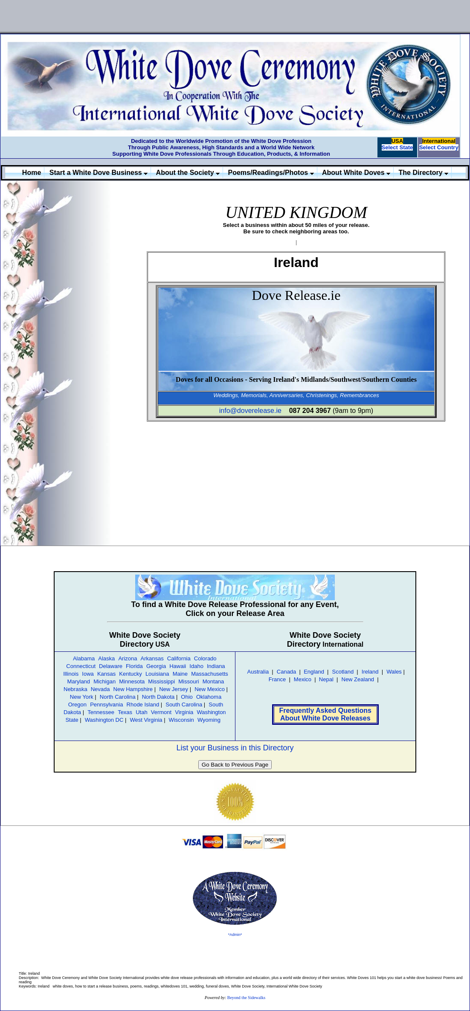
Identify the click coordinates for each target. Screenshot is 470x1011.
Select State (397, 147)
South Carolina (183, 704)
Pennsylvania (106, 704)
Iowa (87, 674)
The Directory (424, 172)
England (313, 671)
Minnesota (132, 681)
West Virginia (146, 720)
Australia (258, 671)
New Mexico (209, 689)
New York (81, 697)
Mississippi (161, 681)
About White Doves (356, 172)
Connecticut (81, 666)
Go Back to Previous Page (235, 764)
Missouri (188, 681)
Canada (286, 671)
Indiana (216, 666)
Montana (213, 681)
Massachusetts (209, 674)
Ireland (370, 671)
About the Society (188, 172)
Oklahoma (208, 697)
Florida (134, 666)
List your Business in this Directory (234, 748)
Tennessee (100, 712)
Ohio (186, 697)
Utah (141, 712)
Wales (394, 671)
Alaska (106, 658)
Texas (125, 712)
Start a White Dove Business (98, 172)
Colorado (205, 658)
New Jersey (173, 689)
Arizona (127, 658)
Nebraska (75, 689)
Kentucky (130, 674)
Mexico (302, 679)
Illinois (70, 674)
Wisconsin (181, 720)
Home (31, 172)
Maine (180, 674)
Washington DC (104, 720)
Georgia (156, 666)
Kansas (106, 674)
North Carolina (118, 697)
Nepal (326, 679)
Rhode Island (143, 704)
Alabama (84, 658)
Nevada (100, 689)
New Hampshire (133, 689)
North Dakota (158, 697)
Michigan (104, 681)
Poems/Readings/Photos (271, 172)
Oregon (77, 704)
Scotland (343, 671)
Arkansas (152, 658)
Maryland (78, 681)
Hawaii (177, 666)
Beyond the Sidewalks (246, 997)
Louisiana (157, 674)
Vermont (161, 712)
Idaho (196, 666)
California (179, 658)
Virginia (184, 712)
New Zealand (358, 679)
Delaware (110, 666)
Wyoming (208, 720)
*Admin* (235, 935)
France (277, 679)
